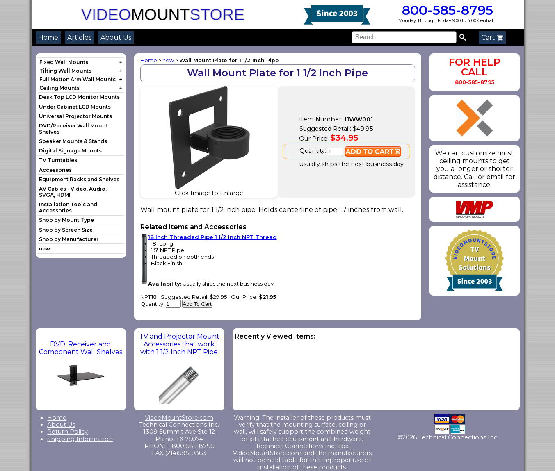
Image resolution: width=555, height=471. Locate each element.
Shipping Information (80, 439)
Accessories (55, 170)
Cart (492, 37)
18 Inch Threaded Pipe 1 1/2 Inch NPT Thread (212, 237)
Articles (79, 37)
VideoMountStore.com (179, 417)
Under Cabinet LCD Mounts (75, 107)
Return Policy (67, 431)
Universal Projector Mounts (75, 116)
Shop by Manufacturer (68, 239)
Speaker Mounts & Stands (73, 141)
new (44, 249)
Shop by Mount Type (66, 220)
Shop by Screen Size (66, 230)
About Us (115, 37)
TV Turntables (58, 160)
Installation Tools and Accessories (68, 207)
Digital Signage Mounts (70, 151)
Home (48, 37)
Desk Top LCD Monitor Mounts (79, 97)
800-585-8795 (445, 10)
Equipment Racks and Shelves (79, 179)
